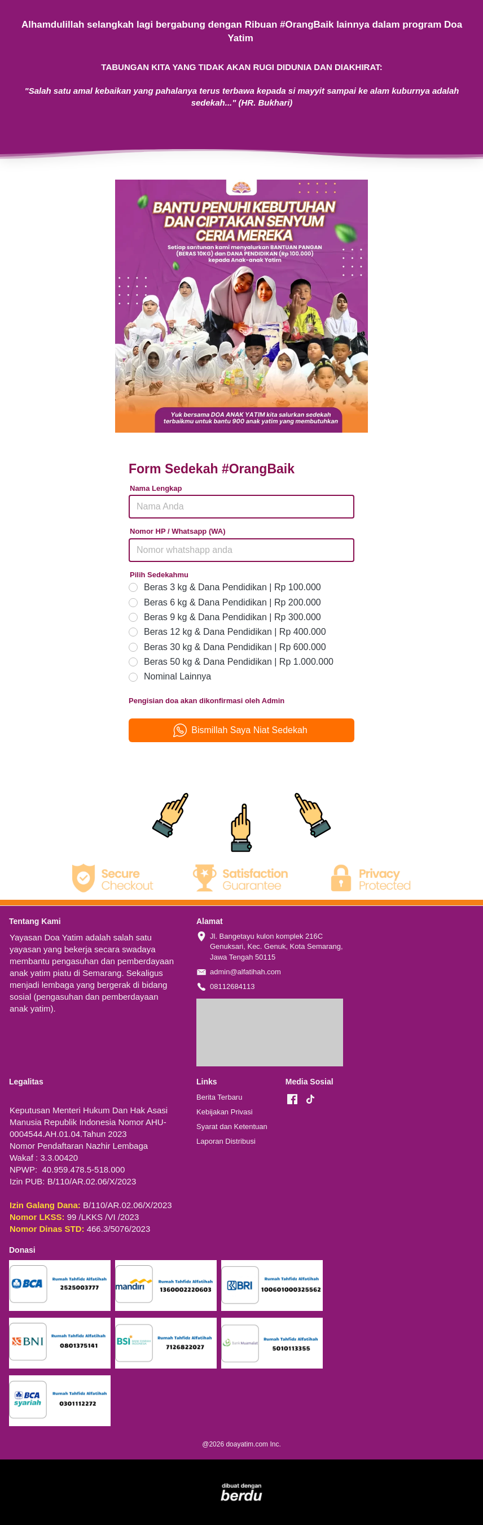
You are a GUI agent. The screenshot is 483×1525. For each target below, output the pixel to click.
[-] (292, 1099)
